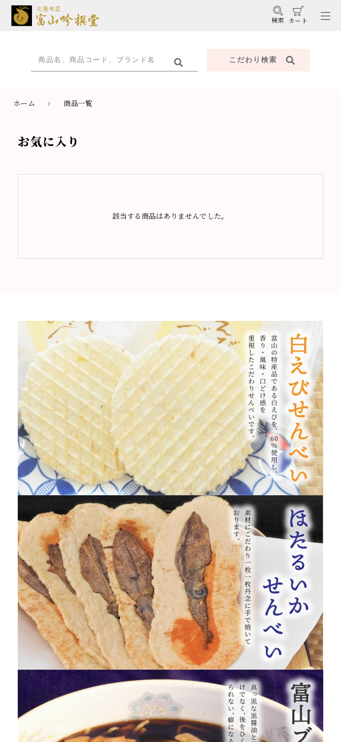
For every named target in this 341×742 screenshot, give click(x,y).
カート (298, 15)
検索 (277, 15)
